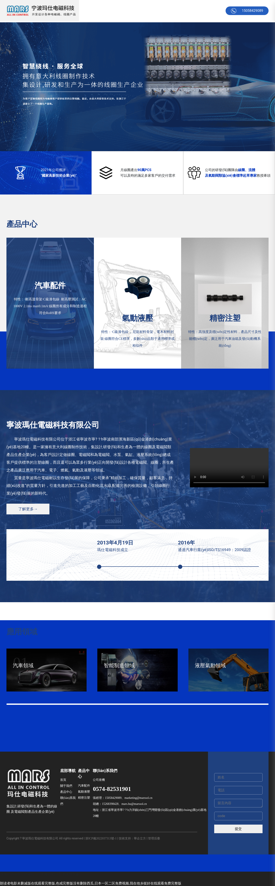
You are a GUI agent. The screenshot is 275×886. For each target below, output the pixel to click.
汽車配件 (84, 785)
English (217, 10)
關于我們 (111, 10)
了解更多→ (28, 509)
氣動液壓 (84, 791)
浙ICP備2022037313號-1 (100, 838)
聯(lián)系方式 (193, 10)
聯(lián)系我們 (68, 800)
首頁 (95, 10)
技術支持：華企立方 (132, 838)
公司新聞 (149, 10)
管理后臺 (154, 838)
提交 (238, 829)
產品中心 (130, 10)
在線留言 (169, 10)
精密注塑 (84, 797)
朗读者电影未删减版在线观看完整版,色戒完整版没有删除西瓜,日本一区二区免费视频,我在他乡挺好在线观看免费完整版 (90, 883)
